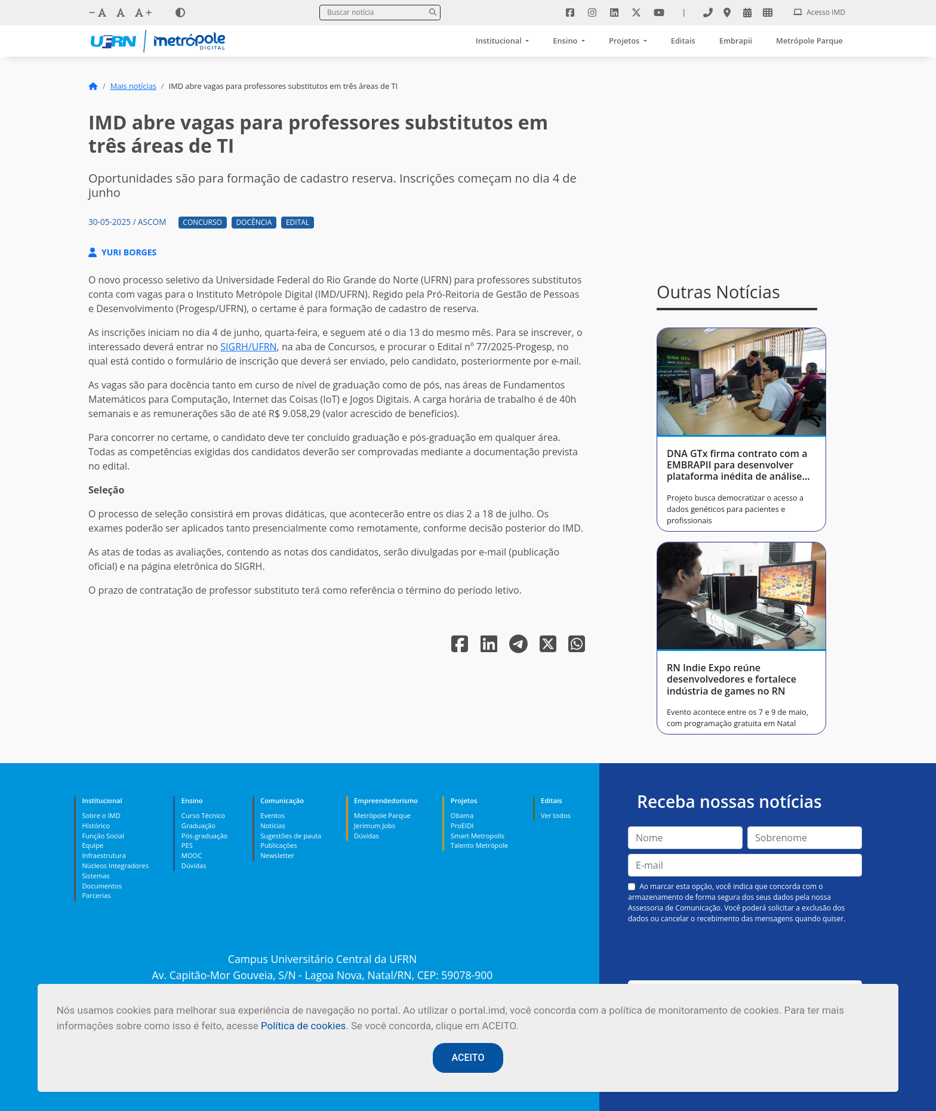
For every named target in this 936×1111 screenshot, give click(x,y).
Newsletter (277, 855)
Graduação (198, 825)
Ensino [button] (566, 40)
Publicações (278, 845)
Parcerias (96, 895)
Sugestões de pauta (290, 835)
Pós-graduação (204, 835)
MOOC (191, 855)
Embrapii (735, 40)
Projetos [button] (625, 40)
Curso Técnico (203, 815)
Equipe (92, 845)
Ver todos (556, 815)
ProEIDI (462, 825)
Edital (297, 222)
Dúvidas (194, 865)
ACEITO (468, 1057)
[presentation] (745, 952)
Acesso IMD (819, 12)
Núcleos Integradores (115, 865)
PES (187, 845)
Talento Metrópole (479, 845)
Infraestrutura (103, 855)
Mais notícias (133, 86)
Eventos (272, 815)
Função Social (103, 835)
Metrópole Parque (809, 40)
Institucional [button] (500, 40)
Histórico (96, 825)
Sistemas (95, 875)
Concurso (202, 222)
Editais (683, 40)
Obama (462, 815)
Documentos (102, 885)
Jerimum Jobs (374, 825)
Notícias (272, 825)
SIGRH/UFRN (248, 346)
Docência (254, 222)
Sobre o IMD (101, 815)
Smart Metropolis (477, 835)
